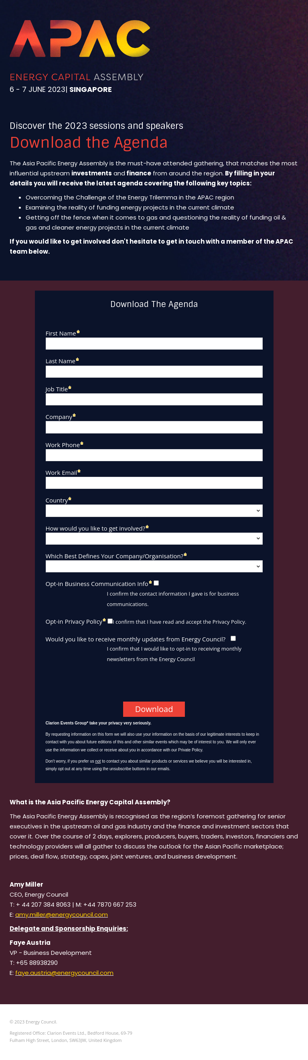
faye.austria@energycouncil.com (64, 972)
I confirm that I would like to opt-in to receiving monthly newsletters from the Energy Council (174, 654)
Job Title (57, 389)
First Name (61, 333)
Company (59, 416)
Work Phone (63, 444)
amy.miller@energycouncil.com (61, 914)
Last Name (61, 360)
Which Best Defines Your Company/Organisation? (115, 556)
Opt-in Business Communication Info (97, 583)
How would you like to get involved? (96, 528)
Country (57, 500)
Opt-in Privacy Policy (74, 621)
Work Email (61, 472)
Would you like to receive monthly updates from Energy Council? (136, 639)
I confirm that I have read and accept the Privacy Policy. (179, 621)
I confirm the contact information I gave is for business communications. (173, 599)
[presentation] (104, 686)
